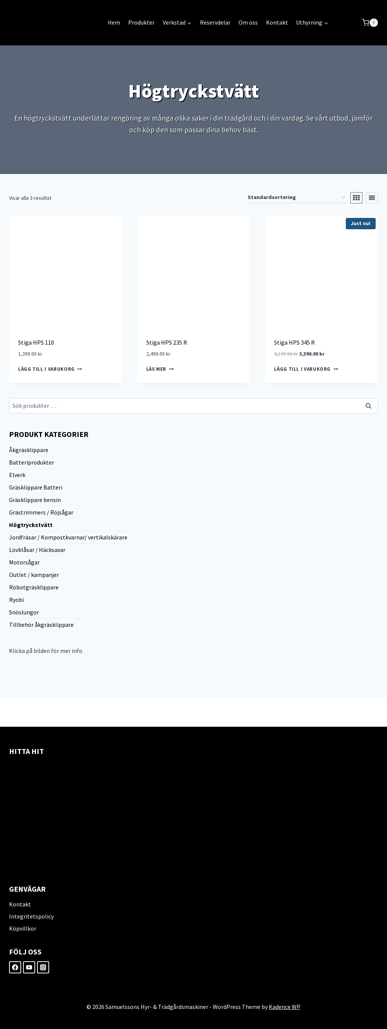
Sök (369, 406)
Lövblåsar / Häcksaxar (37, 549)
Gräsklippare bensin (35, 500)
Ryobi (16, 599)
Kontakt (277, 22)
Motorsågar (24, 562)
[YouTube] (29, 967)
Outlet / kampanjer (34, 574)
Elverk (17, 475)
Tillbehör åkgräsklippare (41, 624)
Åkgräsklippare (28, 450)
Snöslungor (24, 612)
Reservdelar (215, 22)
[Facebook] (15, 967)
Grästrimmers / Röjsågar (41, 512)
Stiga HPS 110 (36, 342)
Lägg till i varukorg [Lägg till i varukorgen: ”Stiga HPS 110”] (50, 369)
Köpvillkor (22, 928)
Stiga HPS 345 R (294, 342)
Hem (114, 22)
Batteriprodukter (31, 462)
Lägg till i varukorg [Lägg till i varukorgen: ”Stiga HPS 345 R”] (306, 369)
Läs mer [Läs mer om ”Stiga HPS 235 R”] (160, 369)
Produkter (141, 22)
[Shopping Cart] (370, 23)
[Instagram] (43, 967)
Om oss (248, 22)
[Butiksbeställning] (296, 197)
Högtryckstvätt (31, 524)
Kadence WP (284, 1006)
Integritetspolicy (31, 916)
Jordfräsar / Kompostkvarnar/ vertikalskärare (68, 537)
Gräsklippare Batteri (35, 487)
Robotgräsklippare (34, 587)
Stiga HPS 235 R (166, 342)
